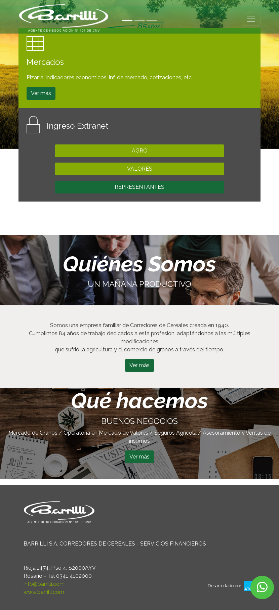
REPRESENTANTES (139, 187)
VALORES (139, 169)
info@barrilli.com (44, 584)
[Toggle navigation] (251, 19)
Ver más (41, 93)
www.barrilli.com (44, 592)
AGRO (140, 150)
